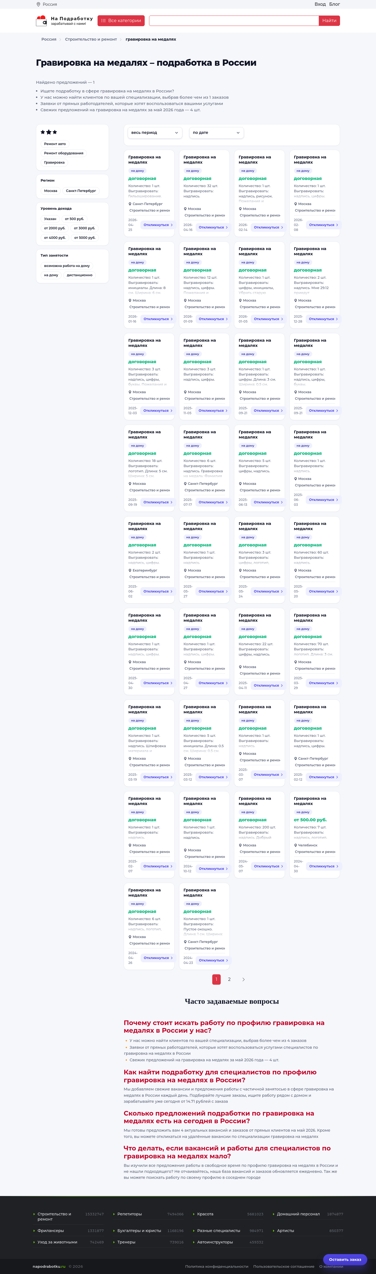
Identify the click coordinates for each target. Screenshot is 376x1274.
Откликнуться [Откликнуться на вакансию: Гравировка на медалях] (158, 225)
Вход (320, 4)
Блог (334, 4)
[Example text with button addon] (234, 21)
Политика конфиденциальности (216, 1266)
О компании (331, 1266)
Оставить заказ (345, 1259)
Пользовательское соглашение (283, 1266)
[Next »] (243, 979)
